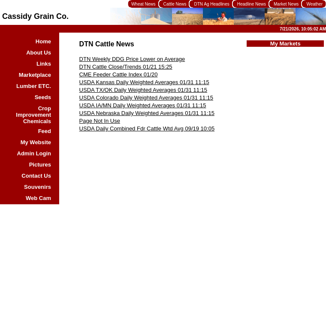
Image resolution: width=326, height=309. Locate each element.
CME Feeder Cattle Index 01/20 (118, 74)
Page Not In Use (99, 121)
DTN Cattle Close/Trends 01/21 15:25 (125, 67)
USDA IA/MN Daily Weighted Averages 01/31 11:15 (142, 105)
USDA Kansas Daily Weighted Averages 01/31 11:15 (144, 82)
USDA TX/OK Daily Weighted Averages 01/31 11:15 (143, 90)
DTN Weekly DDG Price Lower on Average (132, 59)
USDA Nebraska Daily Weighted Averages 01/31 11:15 (146, 113)
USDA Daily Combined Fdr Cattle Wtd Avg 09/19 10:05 (147, 128)
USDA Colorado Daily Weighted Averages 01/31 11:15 (146, 97)
